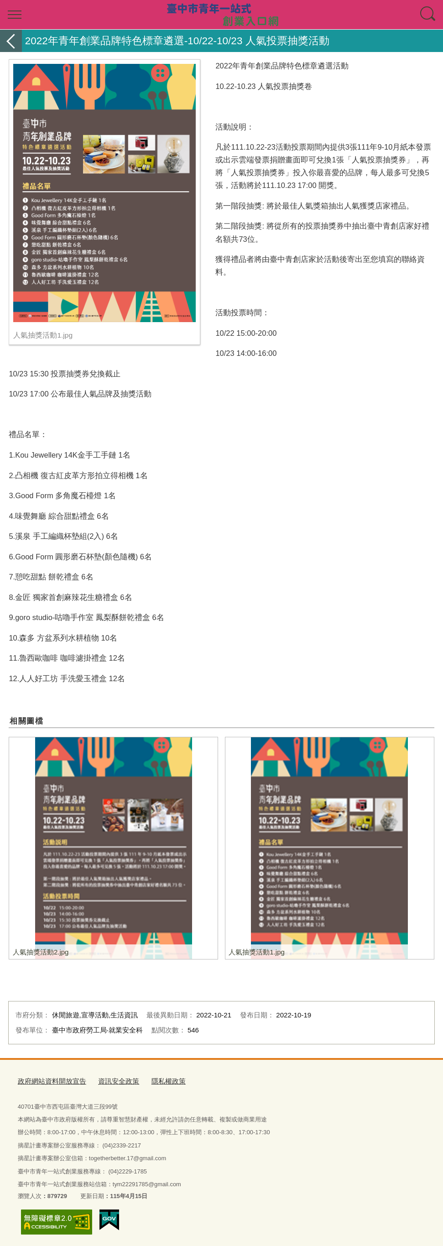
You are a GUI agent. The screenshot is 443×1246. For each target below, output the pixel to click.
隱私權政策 (152, 1080)
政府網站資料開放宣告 (47, 1080)
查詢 (428, 14)
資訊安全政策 (107, 1080)
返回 (11, 41)
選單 (14, 14)
